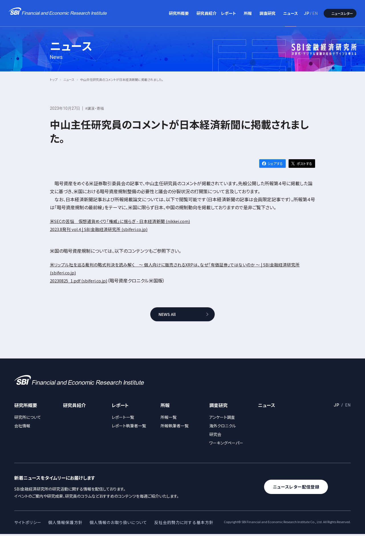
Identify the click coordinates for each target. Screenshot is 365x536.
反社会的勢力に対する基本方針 (184, 524)
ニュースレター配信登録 (302, 488)
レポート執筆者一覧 (129, 428)
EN (315, 13)
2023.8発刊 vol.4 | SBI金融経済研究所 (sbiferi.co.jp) (103, 229)
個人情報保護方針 (65, 524)
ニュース (290, 13)
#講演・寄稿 (95, 108)
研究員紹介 (206, 13)
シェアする (275, 163)
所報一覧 (169, 419)
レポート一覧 (123, 419)
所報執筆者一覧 (174, 428)
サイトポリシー (27, 524)
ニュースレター (342, 13)
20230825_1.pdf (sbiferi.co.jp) (81, 280)
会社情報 (22, 428)
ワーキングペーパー (226, 445)
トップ (54, 79)
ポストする (304, 163)
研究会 (215, 436)
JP (306, 13)
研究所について (27, 419)
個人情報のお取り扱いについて (118, 524)
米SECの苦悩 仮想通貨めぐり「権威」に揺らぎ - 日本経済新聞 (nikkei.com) (125, 221)
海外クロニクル (222, 428)
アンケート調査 (222, 419)
